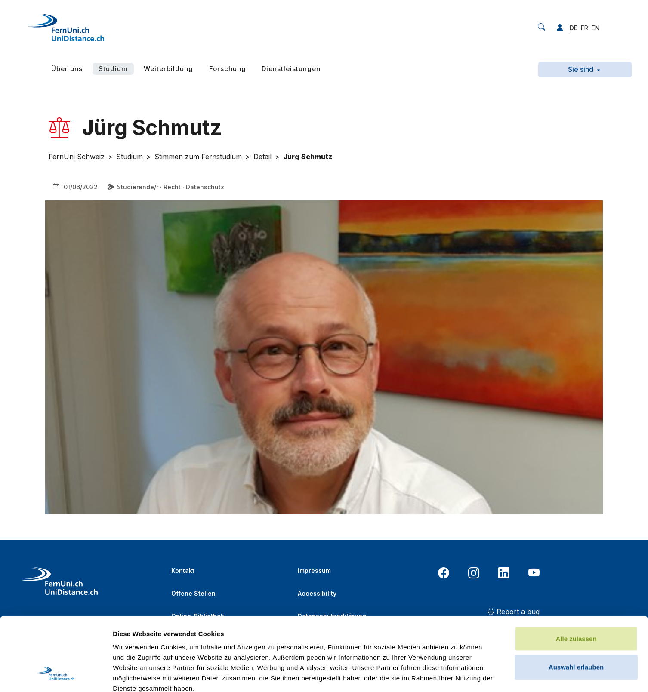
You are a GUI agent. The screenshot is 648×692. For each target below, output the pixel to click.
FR (584, 27)
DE (573, 27)
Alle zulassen (575, 569)
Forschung (227, 69)
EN (595, 27)
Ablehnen (576, 626)
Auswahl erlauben (576, 598)
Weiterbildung (168, 69)
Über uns (67, 69)
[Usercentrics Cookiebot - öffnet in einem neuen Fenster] (55, 675)
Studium (113, 69)
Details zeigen (457, 675)
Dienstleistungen (291, 69)
